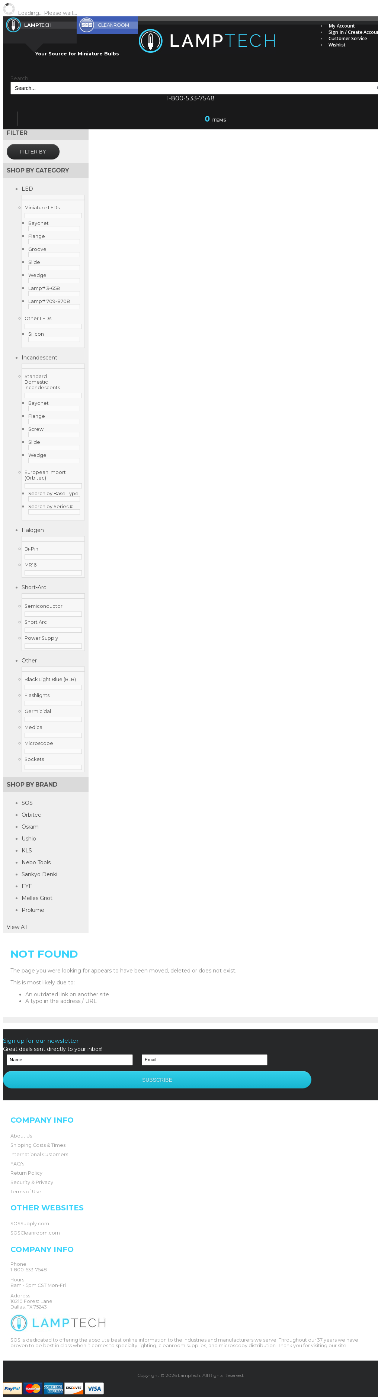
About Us (21, 1127)
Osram (30, 826)
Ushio (29, 838)
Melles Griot (37, 898)
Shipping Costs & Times (37, 1136)
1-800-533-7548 (191, 98)
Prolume (33, 910)
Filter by (33, 152)
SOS (27, 803)
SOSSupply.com (29, 1214)
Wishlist (337, 45)
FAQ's (17, 1155)
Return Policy (26, 1164)
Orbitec (31, 815)
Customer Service (348, 38)
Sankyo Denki (39, 874)
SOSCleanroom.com (35, 1224)
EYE (27, 886)
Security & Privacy (31, 1173)
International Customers (39, 1145)
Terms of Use (25, 1182)
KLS (27, 850)
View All (17, 927)
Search (19, 78)
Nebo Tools (36, 862)
